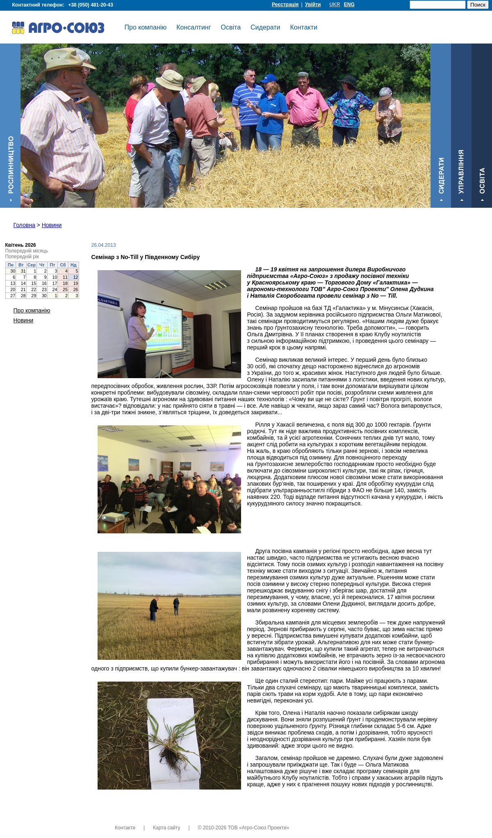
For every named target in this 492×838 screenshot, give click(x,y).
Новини (52, 225)
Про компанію (146, 27)
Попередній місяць (26, 251)
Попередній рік (22, 256)
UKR (334, 4)
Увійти (313, 4)
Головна (24, 225)
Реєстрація (285, 4)
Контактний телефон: (64, 5)
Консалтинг (193, 27)
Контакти (304, 27)
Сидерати (265, 27)
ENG (349, 4)
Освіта (231, 27)
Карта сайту (166, 828)
